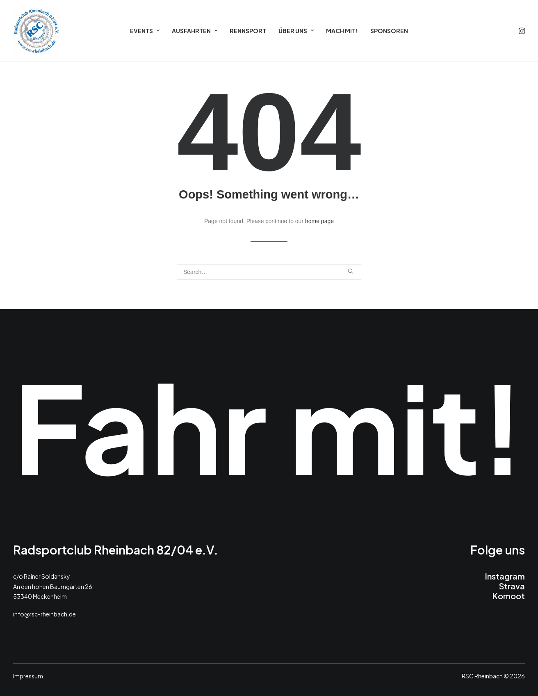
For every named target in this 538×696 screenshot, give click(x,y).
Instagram (505, 576)
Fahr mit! (269, 426)
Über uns (296, 30)
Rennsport (248, 30)
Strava (512, 586)
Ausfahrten (194, 30)
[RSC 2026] (36, 30)
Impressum (28, 676)
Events (145, 30)
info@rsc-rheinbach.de (44, 614)
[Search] (269, 272)
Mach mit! (342, 30)
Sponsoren (389, 30)
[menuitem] (144, 31)
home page (319, 221)
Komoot (508, 596)
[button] (521, 31)
